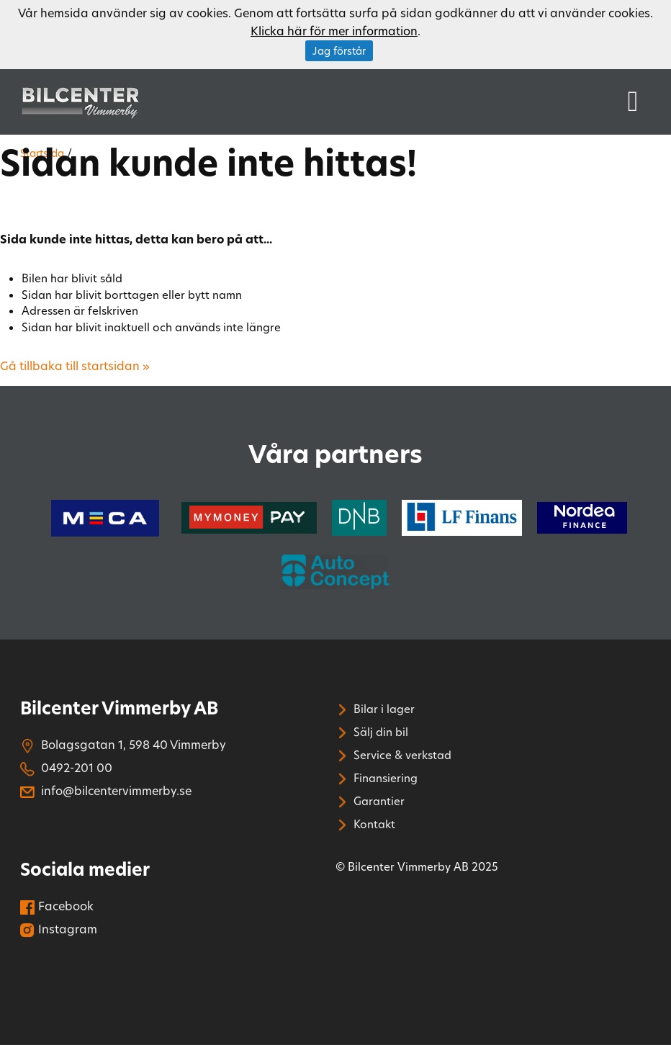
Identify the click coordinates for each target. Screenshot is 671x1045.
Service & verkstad (393, 755)
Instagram (58, 928)
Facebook (57, 905)
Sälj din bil (372, 732)
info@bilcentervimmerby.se (106, 790)
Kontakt (365, 824)
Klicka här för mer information (334, 30)
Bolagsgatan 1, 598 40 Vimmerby (123, 744)
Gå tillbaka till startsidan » (75, 365)
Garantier (370, 801)
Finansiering (377, 778)
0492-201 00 (66, 767)
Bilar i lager (375, 708)
